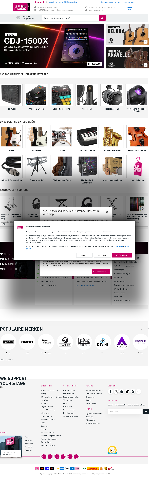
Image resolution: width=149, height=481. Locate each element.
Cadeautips (118, 277)
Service (89, 386)
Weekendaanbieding (121, 289)
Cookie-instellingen (93, 423)
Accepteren (121, 255)
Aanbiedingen (119, 270)
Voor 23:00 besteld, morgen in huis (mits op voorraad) (53, 10)
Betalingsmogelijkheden (94, 390)
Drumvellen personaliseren (124, 285)
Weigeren (84, 255)
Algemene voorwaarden (94, 413)
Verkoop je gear (119, 281)
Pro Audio (44, 403)
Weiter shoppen (99, 272)
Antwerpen (28, 450)
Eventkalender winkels (122, 300)
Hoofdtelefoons (46, 416)
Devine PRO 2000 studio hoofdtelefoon (35, 215)
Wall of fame (67, 400)
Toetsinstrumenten (47, 432)
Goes (27, 437)
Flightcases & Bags (48, 445)
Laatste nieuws (68, 394)
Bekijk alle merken (6, 360)
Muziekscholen (68, 413)
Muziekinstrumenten (48, 419)
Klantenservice (128, 2)
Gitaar (43, 423)
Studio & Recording (48, 410)
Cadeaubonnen (119, 293)
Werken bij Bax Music (70, 416)
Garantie (89, 400)
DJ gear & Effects (47, 406)
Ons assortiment (69, 390)
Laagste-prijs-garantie (94, 10)
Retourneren (90, 397)
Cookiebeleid (118, 246)
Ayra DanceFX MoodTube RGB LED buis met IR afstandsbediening (137, 216)
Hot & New (118, 297)
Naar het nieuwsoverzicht (85, 286)
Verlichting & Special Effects (51, 436)
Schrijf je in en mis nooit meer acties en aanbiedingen (127, 405)
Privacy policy (90, 420)
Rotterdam (28, 440)
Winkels (118, 2)
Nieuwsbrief (67, 406)
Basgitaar (44, 426)
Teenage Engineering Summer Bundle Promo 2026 (93, 277)
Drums (43, 429)
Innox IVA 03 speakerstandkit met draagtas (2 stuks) (11, 216)
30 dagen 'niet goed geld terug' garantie (100, 7)
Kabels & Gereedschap (49, 439)
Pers (65, 403)
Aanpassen (102, 255)
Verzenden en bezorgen (94, 394)
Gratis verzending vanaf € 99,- (45, 7)
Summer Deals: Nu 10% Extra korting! (127, 262)
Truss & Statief (46, 442)
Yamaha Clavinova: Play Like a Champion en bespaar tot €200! (97, 281)
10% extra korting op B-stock (124, 266)
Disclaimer (89, 417)
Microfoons (45, 413)
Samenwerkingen (69, 410)
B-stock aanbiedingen (122, 273)
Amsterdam (29, 443)
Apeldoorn (28, 447)
